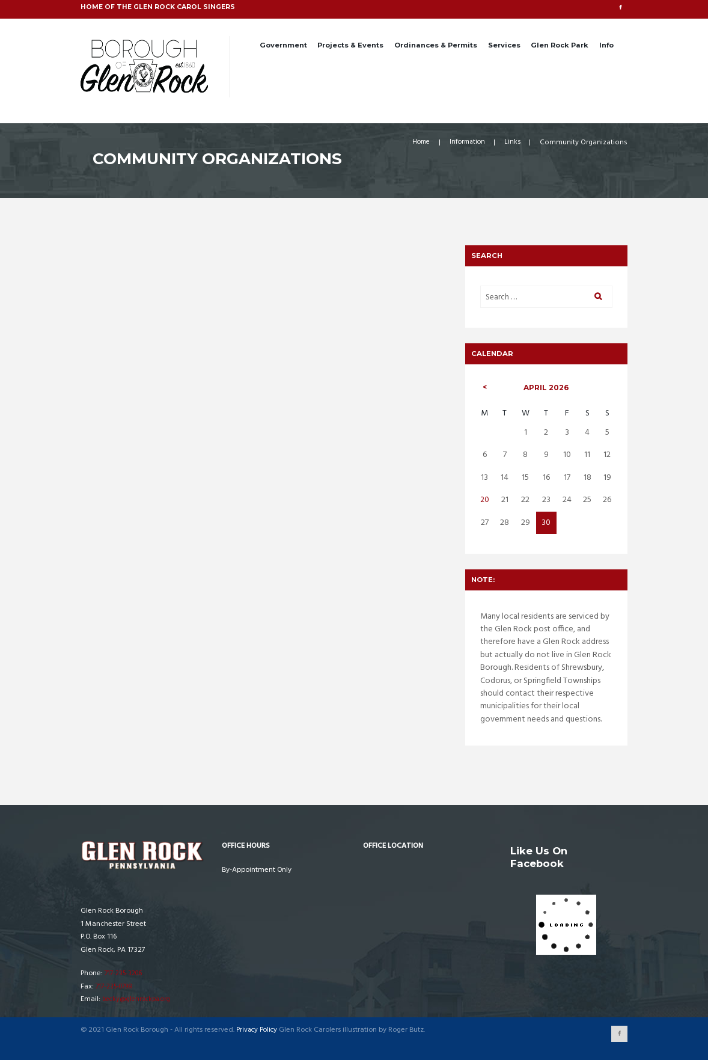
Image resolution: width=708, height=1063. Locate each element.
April (546, 389)
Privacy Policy (257, 1033)
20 (485, 502)
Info (606, 45)
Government (283, 45)
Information (464, 143)
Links (512, 143)
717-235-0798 (117, 988)
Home (414, 143)
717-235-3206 (126, 976)
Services (504, 45)
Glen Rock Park (559, 45)
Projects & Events (350, 45)
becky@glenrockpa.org (139, 1002)
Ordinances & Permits (435, 45)
